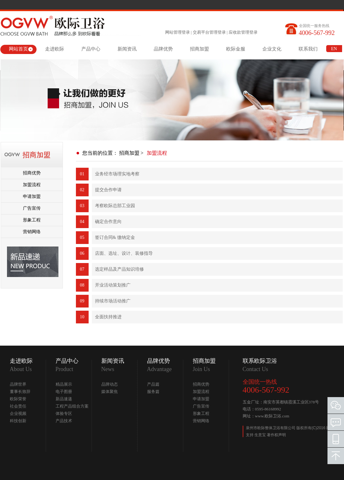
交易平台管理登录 (209, 32)
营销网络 (32, 231)
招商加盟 (199, 48)
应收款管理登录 (243, 32)
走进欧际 (54, 48)
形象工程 (32, 220)
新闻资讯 (127, 48)
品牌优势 (163, 48)
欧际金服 (235, 48)
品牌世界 (18, 384)
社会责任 (18, 406)
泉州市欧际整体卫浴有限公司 (271, 428)
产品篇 (153, 384)
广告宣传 (32, 208)
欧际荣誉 (18, 398)
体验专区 (64, 413)
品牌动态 (109, 384)
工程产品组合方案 (72, 406)
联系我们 (308, 48)
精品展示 (64, 384)
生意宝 (260, 435)
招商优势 (32, 173)
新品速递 (64, 398)
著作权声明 (276, 435)
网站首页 (18, 48)
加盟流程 (32, 184)
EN (334, 48)
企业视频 (18, 413)
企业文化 (271, 48)
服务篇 (153, 391)
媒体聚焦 (109, 391)
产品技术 (64, 420)
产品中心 (90, 48)
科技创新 (18, 420)
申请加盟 (32, 196)
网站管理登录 (177, 32)
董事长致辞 (20, 391)
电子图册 (64, 391)
